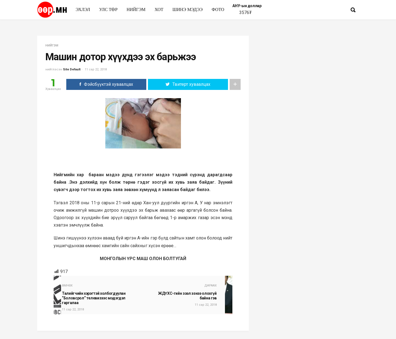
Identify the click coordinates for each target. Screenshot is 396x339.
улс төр (108, 9)
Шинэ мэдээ (187, 9)
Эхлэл (83, 9)
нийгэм (136, 9)
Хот (159, 9)
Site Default (72, 69)
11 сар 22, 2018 (96, 69)
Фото (218, 9)
